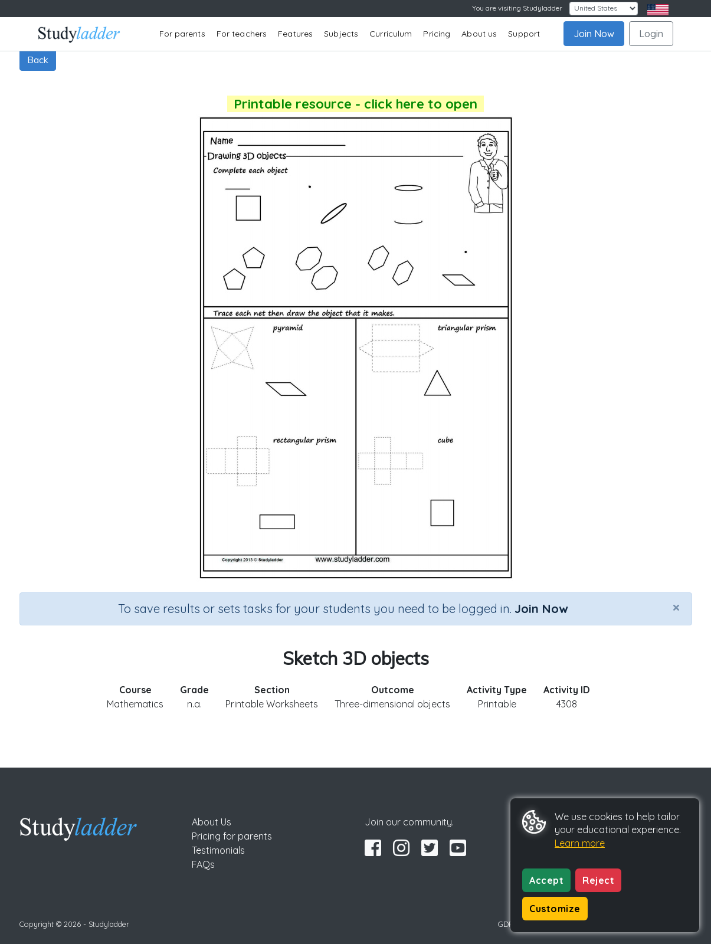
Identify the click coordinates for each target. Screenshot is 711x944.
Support (524, 33)
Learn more (580, 843)
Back (37, 59)
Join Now (594, 34)
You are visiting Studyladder (517, 8)
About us (479, 33)
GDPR (508, 924)
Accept (546, 880)
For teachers (242, 33)
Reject (598, 880)
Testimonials (218, 850)
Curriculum (390, 33)
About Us (211, 822)
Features (295, 33)
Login (651, 34)
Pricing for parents (232, 836)
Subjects (341, 33)
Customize (555, 908)
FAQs (203, 864)
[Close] (676, 607)
